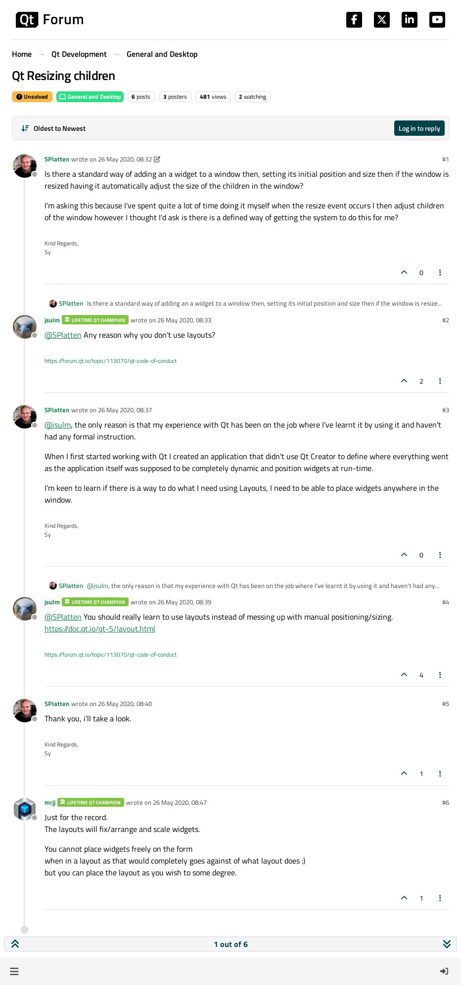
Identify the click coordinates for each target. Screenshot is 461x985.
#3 (445, 410)
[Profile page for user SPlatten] (25, 166)
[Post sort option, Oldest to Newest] (53, 128)
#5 (445, 704)
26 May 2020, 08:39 (184, 602)
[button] (14, 971)
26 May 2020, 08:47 (180, 802)
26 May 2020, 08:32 (125, 159)
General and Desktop (90, 96)
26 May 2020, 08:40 (125, 704)
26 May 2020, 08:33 (184, 320)
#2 (445, 320)
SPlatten (57, 159)
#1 (445, 159)
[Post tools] (441, 272)
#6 (445, 802)
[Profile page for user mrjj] (25, 809)
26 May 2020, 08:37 (125, 410)
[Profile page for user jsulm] (25, 327)
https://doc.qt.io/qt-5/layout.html (100, 628)
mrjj (50, 802)
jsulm (52, 320)
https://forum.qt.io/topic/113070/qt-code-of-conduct (111, 360)
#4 (445, 602)
